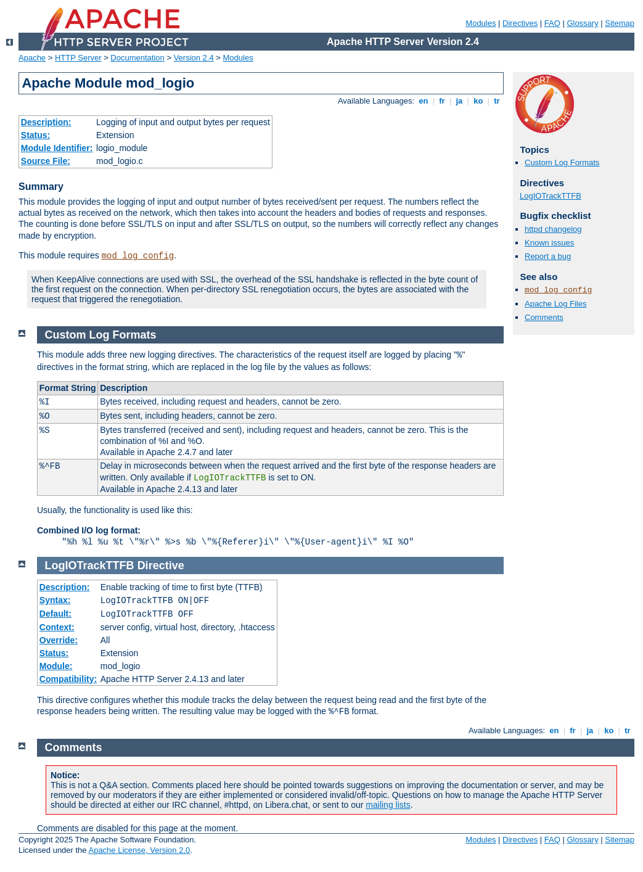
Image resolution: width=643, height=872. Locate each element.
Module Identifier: (57, 148)
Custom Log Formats (562, 162)
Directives (520, 23)
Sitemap (619, 23)
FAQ (552, 23)
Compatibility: (68, 679)
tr (497, 100)
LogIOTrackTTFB (550, 195)
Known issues (549, 242)
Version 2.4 (194, 57)
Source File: (45, 161)
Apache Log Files (555, 303)
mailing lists (388, 805)
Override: (58, 640)
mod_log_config (138, 256)
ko (478, 100)
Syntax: (55, 600)
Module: (56, 666)
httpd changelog (553, 229)
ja (459, 100)
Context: (57, 627)
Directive (160, 565)
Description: (46, 122)
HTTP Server (78, 57)
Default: (55, 614)
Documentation (137, 57)
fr (442, 100)
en (423, 100)
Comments (544, 317)
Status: (35, 135)
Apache (32, 57)
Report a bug (548, 256)
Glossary (582, 23)
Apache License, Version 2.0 (139, 850)
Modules (480, 23)
